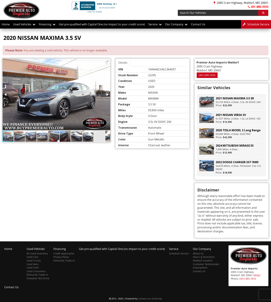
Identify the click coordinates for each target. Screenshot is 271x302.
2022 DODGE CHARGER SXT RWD (237, 162)
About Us (198, 253)
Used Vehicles (24, 24)
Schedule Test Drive (38, 278)
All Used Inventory (37, 253)
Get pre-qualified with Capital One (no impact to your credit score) (102, 24)
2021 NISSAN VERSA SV (231, 115)
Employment (200, 267)
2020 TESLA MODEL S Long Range (238, 130)
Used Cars (32, 257)
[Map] (256, 275)
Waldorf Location (202, 260)
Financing (47, 24)
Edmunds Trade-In (37, 274)
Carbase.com (144, 298)
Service (155, 24)
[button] (107, 62)
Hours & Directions (204, 257)
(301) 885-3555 (207, 75)
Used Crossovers (36, 271)
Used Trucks (34, 260)
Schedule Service (179, 253)
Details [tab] (122, 63)
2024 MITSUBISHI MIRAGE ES (235, 145)
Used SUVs (33, 267)
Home (6, 24)
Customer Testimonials (206, 264)
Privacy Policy (61, 257)
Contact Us (198, 24)
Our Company (176, 24)
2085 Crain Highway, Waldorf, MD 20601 (241, 3)
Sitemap (157, 298)
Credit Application (63, 253)
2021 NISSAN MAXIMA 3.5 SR (235, 98)
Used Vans (33, 264)
